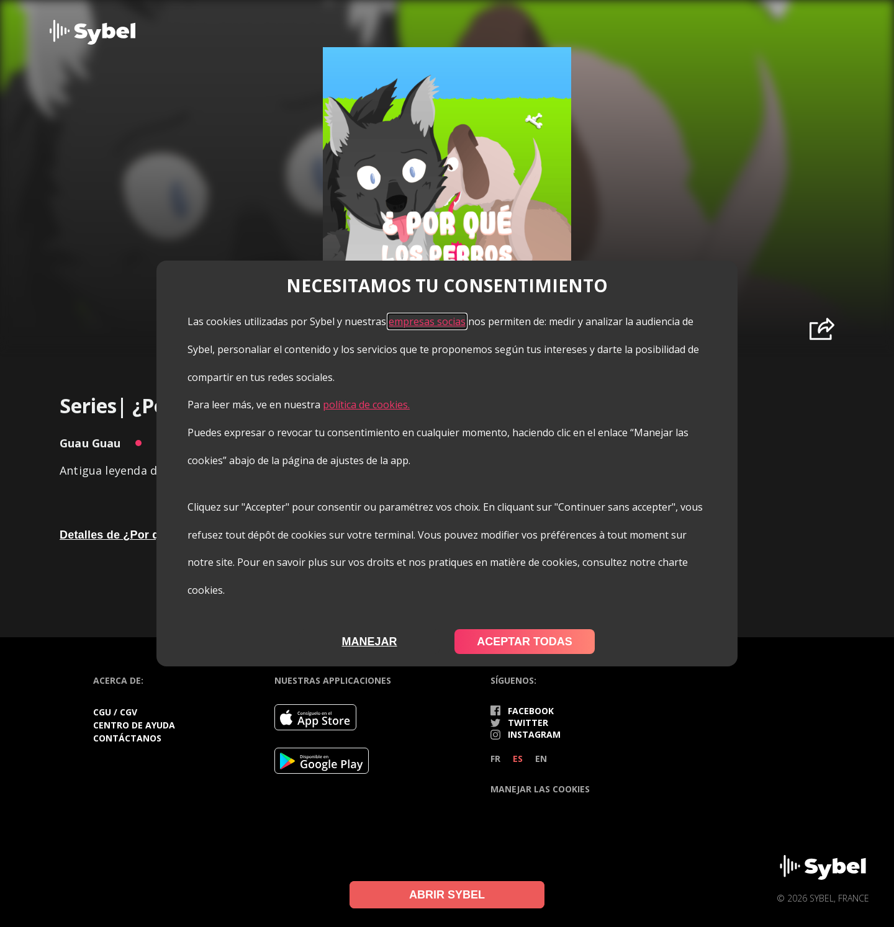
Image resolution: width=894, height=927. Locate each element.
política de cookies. (366, 404)
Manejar (369, 641)
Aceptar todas (524, 641)
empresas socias (427, 321)
